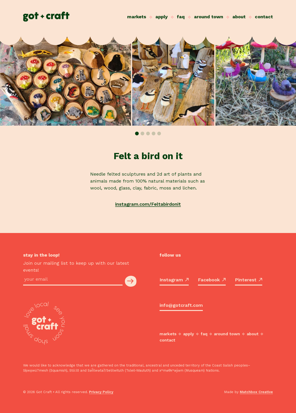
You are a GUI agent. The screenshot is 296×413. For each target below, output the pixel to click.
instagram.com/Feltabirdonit (148, 204)
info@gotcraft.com (181, 305)
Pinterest (248, 280)
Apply (161, 16)
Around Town (208, 16)
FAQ (181, 16)
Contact (264, 16)
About (239, 16)
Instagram (174, 280)
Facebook (212, 280)
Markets (136, 16)
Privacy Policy (101, 392)
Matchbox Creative (256, 392)
